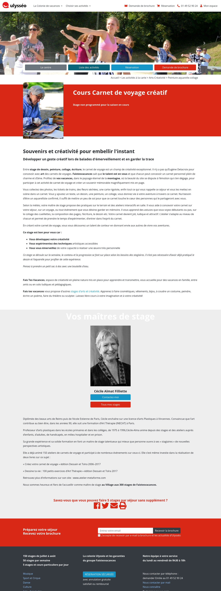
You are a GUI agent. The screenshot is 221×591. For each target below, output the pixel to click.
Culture (27, 587)
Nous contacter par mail (156, 582)
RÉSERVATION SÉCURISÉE (99, 574)
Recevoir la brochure (167, 530)
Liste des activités (89, 67)
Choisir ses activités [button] (77, 6)
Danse (26, 582)
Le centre (46, 67)
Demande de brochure (175, 67)
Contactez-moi (110, 397)
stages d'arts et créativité (85, 291)
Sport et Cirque (31, 578)
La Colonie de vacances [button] (46, 6)
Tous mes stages (110, 404)
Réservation (132, 67)
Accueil (115, 77)
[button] (16, 43)
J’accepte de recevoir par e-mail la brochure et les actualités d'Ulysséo (141, 535)
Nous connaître (151, 587)
